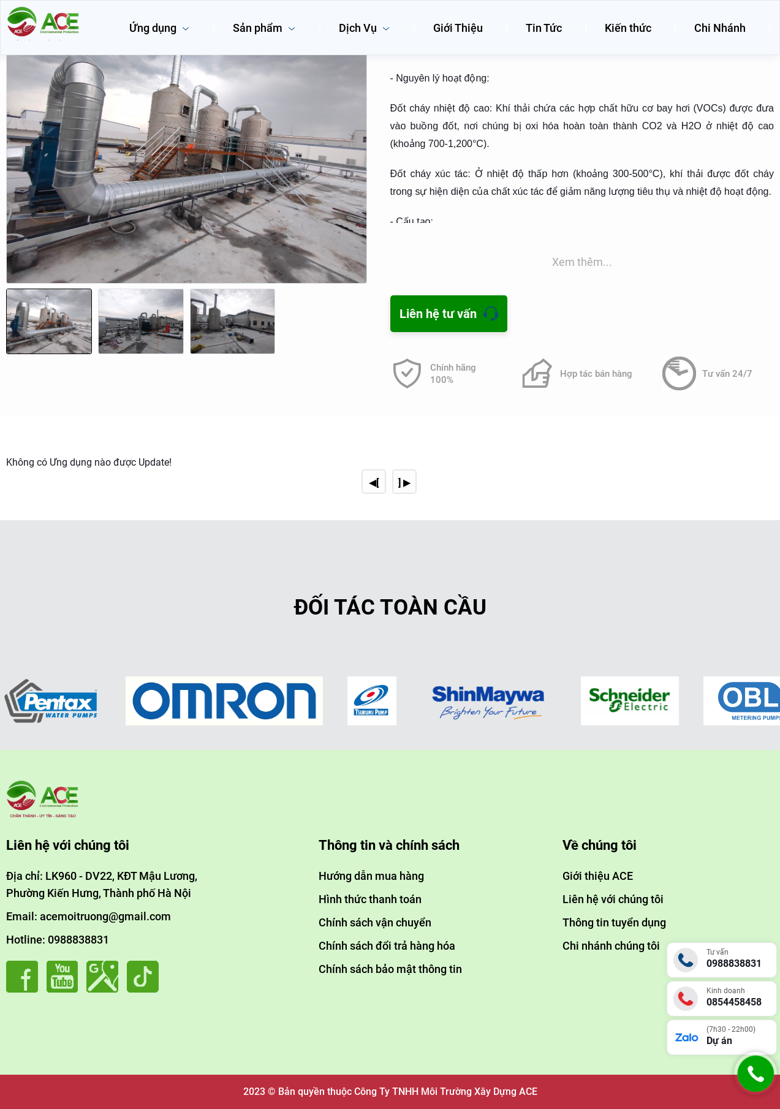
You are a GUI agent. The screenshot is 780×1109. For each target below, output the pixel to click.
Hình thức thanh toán (370, 899)
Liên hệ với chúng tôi (613, 899)
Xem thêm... (582, 261)
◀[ (374, 482)
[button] (355, 157)
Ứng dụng (159, 27)
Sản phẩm (264, 27)
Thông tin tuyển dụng (614, 922)
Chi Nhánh (720, 27)
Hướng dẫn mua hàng (371, 875)
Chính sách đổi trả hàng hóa (387, 945)
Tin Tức (544, 27)
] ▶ (404, 482)
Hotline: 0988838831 (57, 939)
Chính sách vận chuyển (375, 922)
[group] (186, 145)
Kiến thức (628, 27)
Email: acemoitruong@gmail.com (88, 916)
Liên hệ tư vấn (438, 313)
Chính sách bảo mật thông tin (390, 969)
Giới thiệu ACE (597, 875)
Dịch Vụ (364, 27)
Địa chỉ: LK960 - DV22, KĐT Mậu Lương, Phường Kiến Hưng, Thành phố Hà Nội (101, 884)
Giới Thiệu (458, 27)
